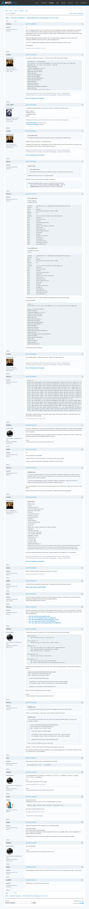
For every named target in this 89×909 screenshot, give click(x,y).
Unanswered (80, 13)
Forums (51, 2)
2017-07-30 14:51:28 (31, 54)
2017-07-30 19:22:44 (31, 425)
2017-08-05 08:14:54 (31, 880)
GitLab (63, 2)
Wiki (57, 2)
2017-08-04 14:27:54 (31, 822)
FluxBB (82, 903)
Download (83, 2)
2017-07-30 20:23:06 (31, 497)
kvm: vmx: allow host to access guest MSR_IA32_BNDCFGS (45, 623)
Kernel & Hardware (18, 18)
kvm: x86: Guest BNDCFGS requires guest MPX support (44, 619)
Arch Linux (9, 2)
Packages (44, 2)
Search (16, 10)
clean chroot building (31, 122)
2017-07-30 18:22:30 (31, 194)
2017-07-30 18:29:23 (31, 354)
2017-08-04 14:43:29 (31, 842)
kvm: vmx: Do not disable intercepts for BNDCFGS (42, 618)
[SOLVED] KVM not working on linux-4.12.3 (43, 18)
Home (37, 2)
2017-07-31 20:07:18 (31, 758)
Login (26, 10)
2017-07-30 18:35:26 (31, 376)
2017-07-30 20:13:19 (31, 467)
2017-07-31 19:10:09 (31, 629)
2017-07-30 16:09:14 (31, 131)
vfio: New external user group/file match (39, 616)
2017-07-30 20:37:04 (31, 581)
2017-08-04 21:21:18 (31, 867)
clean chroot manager (32, 124)
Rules (10, 10)
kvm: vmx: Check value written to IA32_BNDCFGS (42, 621)
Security (70, 2)
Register (21, 10)
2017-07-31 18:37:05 (31, 607)
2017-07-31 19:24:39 (31, 702)
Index (6, 10)
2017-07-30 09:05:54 (31, 24)
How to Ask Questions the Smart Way (35, 98)
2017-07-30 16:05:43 (31, 104)
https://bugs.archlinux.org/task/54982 (36, 587)
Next (15, 21)
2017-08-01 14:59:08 (31, 796)
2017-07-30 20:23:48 (31, 568)
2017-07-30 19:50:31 (31, 449)
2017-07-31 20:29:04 (31, 772)
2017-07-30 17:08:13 (31, 161)
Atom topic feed (80, 901)
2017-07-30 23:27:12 (31, 594)
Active (74, 13)
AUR (76, 2)
